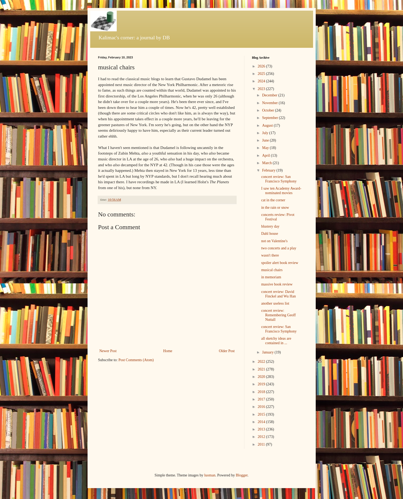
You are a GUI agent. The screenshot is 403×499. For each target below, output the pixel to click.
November (270, 103)
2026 (262, 66)
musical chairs (271, 270)
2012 (262, 437)
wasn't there (270, 255)
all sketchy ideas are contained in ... (276, 340)
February (269, 170)
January (268, 352)
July (265, 133)
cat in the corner (273, 200)
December (270, 95)
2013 (262, 429)
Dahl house (269, 234)
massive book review (276, 284)
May (266, 148)
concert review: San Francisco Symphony (279, 179)
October (268, 110)
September (270, 118)
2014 (262, 422)
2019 (262, 384)
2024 (262, 81)
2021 (262, 369)
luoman (209, 475)
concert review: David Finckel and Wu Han (278, 294)
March (267, 163)
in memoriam (271, 277)
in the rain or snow (275, 208)
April (266, 155)
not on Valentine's (274, 241)
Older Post (227, 351)
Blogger (242, 475)
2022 (262, 362)
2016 (262, 407)
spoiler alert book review (279, 263)
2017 (262, 399)
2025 (262, 74)
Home (167, 351)
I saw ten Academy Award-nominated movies (281, 190)
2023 (262, 89)
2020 (262, 377)
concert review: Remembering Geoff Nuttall (278, 315)
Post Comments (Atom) (136, 360)
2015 (262, 414)
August (268, 125)
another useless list (275, 303)
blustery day (270, 226)
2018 (262, 392)
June (266, 140)
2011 (262, 444)
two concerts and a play (278, 248)
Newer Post (108, 351)
